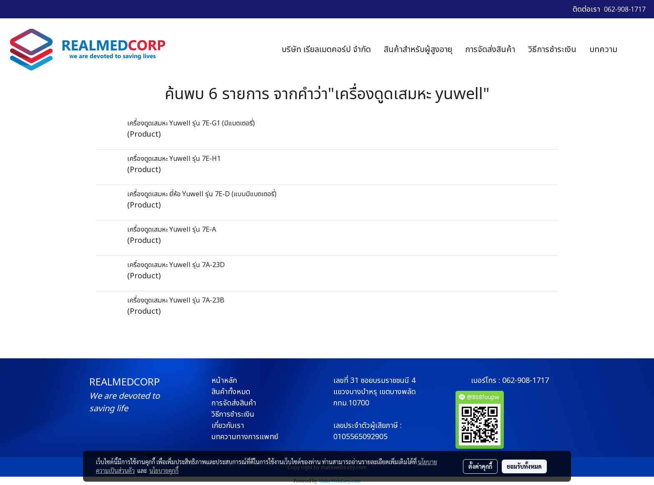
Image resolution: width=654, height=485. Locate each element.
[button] (636, 49)
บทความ (603, 49)
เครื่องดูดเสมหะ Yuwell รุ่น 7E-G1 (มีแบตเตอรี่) (191, 123)
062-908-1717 (525, 380)
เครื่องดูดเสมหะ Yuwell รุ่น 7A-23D (176, 265)
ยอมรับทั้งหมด (524, 466)
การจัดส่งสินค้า (490, 49)
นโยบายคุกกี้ (164, 470)
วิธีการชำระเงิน (552, 49)
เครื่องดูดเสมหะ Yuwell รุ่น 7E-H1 (174, 159)
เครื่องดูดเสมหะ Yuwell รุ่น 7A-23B (175, 300)
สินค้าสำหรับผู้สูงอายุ (418, 49)
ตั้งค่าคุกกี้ (480, 466)
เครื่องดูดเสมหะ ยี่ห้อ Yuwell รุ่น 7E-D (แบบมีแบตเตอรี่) (202, 194)
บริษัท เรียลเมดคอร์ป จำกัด (326, 49)
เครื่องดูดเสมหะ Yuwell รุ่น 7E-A (171, 230)
